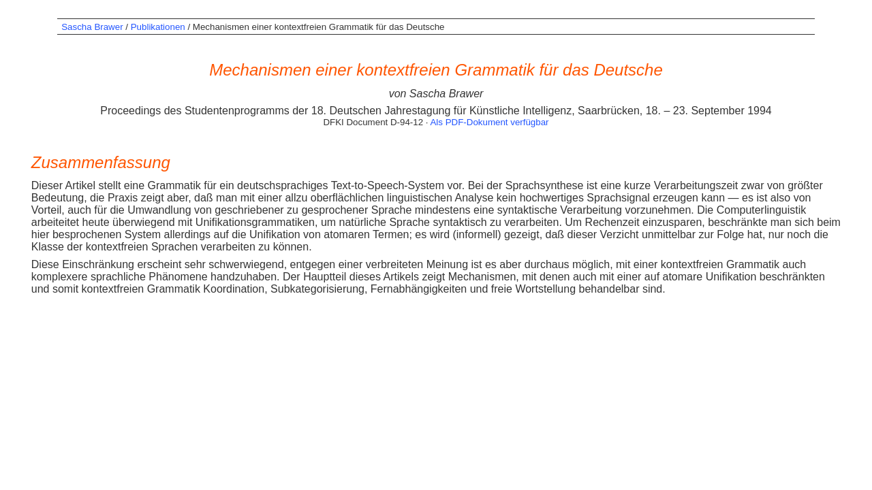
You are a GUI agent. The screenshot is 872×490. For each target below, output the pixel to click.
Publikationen (158, 27)
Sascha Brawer (92, 27)
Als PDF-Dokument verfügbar (489, 122)
